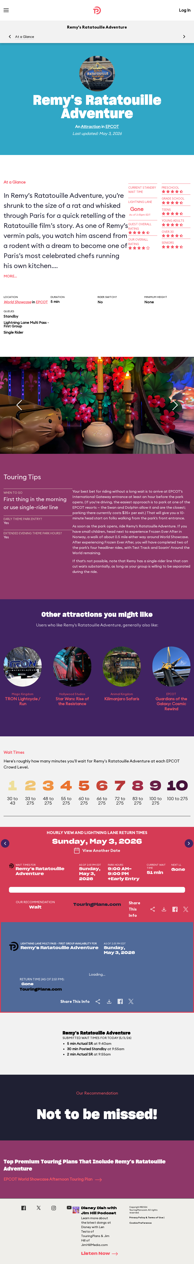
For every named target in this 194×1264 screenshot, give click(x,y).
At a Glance (24, 37)
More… (10, 276)
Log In (184, 10)
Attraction (90, 126)
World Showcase (17, 302)
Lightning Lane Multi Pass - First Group (26, 324)
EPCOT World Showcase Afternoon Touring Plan (53, 1179)
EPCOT (112, 126)
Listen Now (101, 1254)
